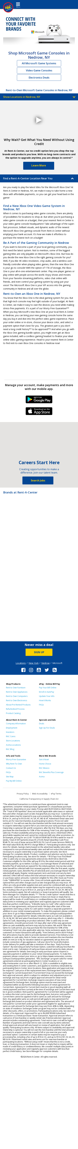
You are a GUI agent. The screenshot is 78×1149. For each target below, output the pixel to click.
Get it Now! (44, 759)
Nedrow (45, 663)
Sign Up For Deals (47, 727)
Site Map (10, 776)
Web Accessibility (40, 793)
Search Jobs (38, 480)
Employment (11, 727)
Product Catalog (13, 713)
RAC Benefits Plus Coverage (51, 772)
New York (34, 663)
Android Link (39, 400)
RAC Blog (10, 749)
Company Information (16, 723)
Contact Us (11, 768)
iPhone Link (39, 412)
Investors (10, 732)
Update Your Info (46, 696)
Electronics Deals (39, 77)
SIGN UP (39, 652)
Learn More (38, 165)
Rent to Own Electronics (16, 700)
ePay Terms (56, 793)
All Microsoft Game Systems (39, 63)
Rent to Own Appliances (16, 692)
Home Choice (45, 763)
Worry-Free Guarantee (16, 759)
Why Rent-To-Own (14, 763)
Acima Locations (13, 745)
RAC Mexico (44, 768)
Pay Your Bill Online (47, 687)
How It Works (45, 700)
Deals (41, 723)
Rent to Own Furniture (15, 687)
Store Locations (13, 740)
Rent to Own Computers (16, 696)
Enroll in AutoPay (46, 692)
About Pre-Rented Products (18, 704)
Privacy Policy (23, 793)
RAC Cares (10, 736)
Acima (42, 776)
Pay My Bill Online (14, 781)
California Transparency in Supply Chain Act (39, 799)
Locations (21, 663)
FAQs (41, 704)
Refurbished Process (15, 709)
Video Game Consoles (39, 70)
